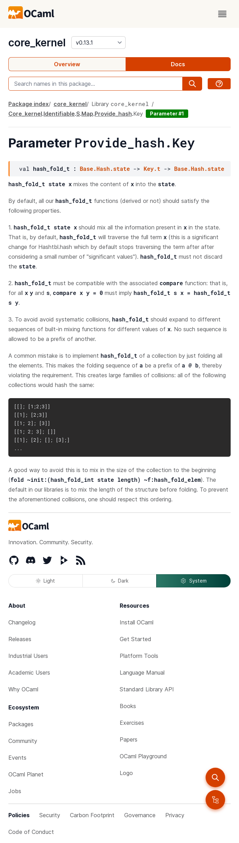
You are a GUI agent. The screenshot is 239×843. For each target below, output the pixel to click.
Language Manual (142, 672)
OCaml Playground (143, 756)
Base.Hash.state (105, 168)
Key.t (152, 168)
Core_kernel (25, 113)
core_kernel (37, 42)
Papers (128, 739)
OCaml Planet (25, 774)
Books (128, 705)
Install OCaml (136, 622)
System (193, 581)
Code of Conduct (31, 831)
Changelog (21, 622)
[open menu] (222, 14)
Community (22, 740)
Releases (19, 639)
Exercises (132, 722)
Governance (140, 815)
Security (49, 815)
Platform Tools (139, 655)
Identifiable (59, 113)
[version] (98, 42)
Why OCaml (23, 689)
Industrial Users (28, 655)
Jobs (14, 791)
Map (87, 113)
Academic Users (29, 672)
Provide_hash (113, 113)
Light (45, 581)
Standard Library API (147, 689)
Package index (28, 103)
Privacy (174, 815)
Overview (67, 64)
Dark (119, 581)
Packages (20, 724)
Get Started (135, 639)
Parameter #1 (167, 113)
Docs (178, 64)
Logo (126, 772)
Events (17, 757)
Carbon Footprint (92, 815)
